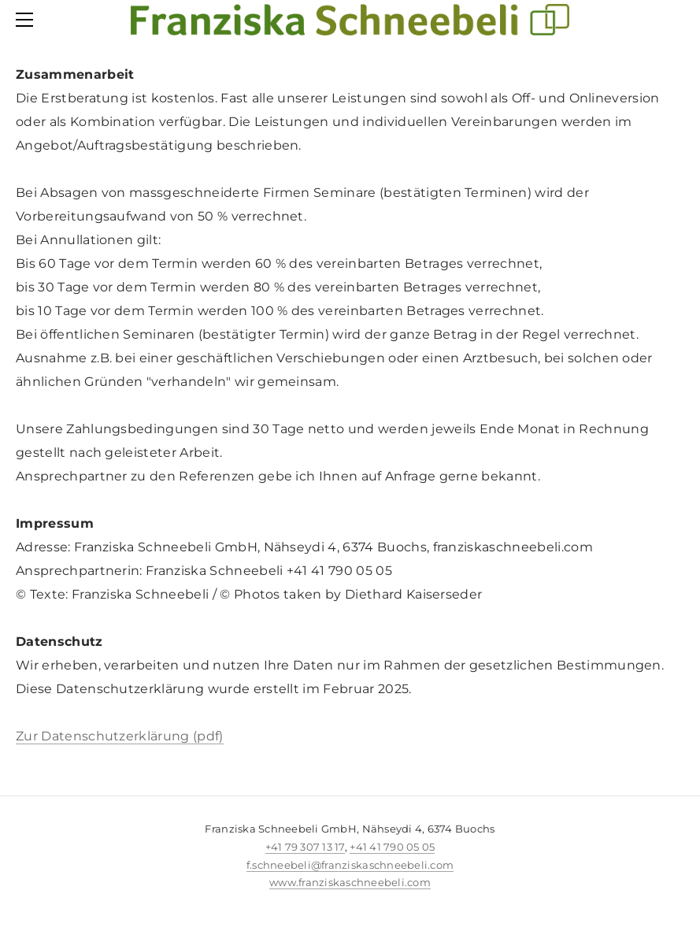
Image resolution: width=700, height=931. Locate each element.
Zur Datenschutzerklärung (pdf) (120, 736)
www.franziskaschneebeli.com (350, 882)
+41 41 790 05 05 (392, 846)
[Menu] (27, 19)
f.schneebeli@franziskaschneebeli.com (350, 865)
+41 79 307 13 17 (305, 846)
